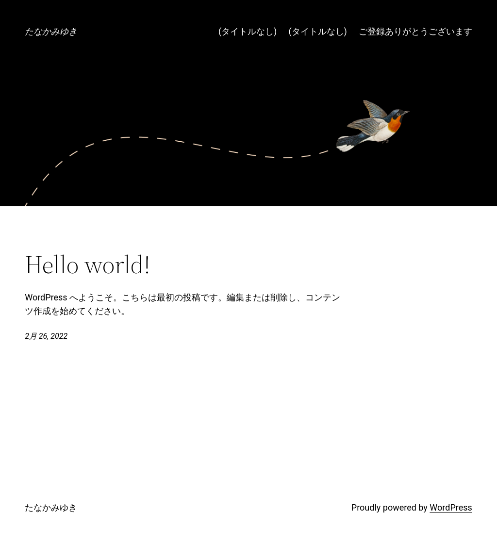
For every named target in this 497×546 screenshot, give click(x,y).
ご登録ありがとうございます (415, 31)
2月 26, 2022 (46, 336)
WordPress (451, 507)
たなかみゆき (51, 31)
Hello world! (87, 264)
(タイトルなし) (247, 31)
